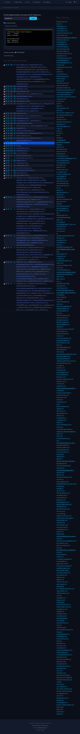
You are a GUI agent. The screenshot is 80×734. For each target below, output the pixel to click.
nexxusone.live (61, 627)
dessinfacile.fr (35, 121)
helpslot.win (60, 534)
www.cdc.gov (60, 78)
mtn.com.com (60, 511)
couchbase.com (61, 616)
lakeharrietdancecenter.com (42, 300)
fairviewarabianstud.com (40, 291)
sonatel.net (60, 390)
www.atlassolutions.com (64, 655)
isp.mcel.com (60, 491)
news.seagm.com (62, 35)
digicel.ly (59, 422)
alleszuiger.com (21, 133)
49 (14, 165)
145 (11, 91)
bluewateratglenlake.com (24, 72)
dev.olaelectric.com (62, 210)
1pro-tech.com (21, 247)
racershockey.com (40, 204)
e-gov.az (59, 128)
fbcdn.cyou (60, 707)
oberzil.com (36, 228)
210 (11, 145)
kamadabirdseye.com (23, 187)
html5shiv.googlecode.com (65, 290)
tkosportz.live (60, 286)
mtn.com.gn (60, 620)
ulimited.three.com (62, 623)
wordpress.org (61, 673)
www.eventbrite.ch (62, 311)
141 (11, 86)
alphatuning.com (22, 250)
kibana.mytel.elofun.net (63, 504)
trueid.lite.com (61, 370)
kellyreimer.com (42, 271)
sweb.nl (58, 103)
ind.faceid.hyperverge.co (64, 429)
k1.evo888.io (60, 295)
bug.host (59, 24)
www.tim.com (60, 523)
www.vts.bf (60, 684)
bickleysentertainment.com (25, 69)
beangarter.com (48, 104)
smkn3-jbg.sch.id (61, 288)
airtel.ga (59, 204)
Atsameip (16, 7)
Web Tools (17, 2)
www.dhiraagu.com (62, 183)
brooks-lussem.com (23, 155)
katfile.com (59, 263)
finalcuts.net (60, 65)
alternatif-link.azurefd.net (64, 274)
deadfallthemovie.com (38, 267)
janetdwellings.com (23, 238)
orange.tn (59, 632)
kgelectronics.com (22, 199)
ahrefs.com (60, 532)
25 (14, 150)
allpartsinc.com (21, 89)
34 (8, 65)
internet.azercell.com (63, 493)
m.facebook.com (61, 636)
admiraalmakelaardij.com (24, 131)
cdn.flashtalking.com (63, 163)
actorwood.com (21, 211)
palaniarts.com (36, 242)
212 (11, 148)
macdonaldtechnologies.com (26, 279)
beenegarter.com (37, 106)
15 (14, 133)
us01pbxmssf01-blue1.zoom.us (66, 361)
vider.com (59, 434)
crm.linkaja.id (60, 222)
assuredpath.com (22, 175)
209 (14, 118)
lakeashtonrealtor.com (23, 300)
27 (14, 168)
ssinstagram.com (61, 609)
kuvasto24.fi (20, 128)
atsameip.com (60, 643)
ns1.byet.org (60, 486)
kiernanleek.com (37, 238)
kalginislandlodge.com (37, 185)
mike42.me (60, 409)
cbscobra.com (21, 86)
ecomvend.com (33, 269)
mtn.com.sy (60, 352)
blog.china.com (61, 201)
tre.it (57, 213)
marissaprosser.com (23, 228)
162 (11, 96)
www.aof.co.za (61, 226)
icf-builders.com (48, 293)
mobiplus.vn (60, 611)
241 (15, 160)
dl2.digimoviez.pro (62, 320)
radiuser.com (60, 577)
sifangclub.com (61, 507)
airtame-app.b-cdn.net (63, 607)
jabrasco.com (30, 271)
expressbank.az (61, 554)
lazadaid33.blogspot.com (64, 247)
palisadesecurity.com (39, 257)
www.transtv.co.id (62, 525)
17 (14, 135)
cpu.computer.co (61, 686)
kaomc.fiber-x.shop (62, 570)
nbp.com (59, 131)
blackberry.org (61, 661)
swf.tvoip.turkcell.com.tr (64, 53)
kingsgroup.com (61, 26)
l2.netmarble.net (61, 561)
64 (14, 128)
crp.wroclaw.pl (21, 153)
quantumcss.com (38, 190)
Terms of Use (44, 725)
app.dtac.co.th (61, 377)
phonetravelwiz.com (62, 60)
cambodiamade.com (23, 291)
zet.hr (58, 404)
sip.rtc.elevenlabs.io (62, 160)
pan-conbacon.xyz (62, 372)
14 (14, 145)
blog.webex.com (61, 149)
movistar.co (60, 258)
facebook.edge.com (62, 51)
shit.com (59, 552)
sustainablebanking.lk (63, 217)
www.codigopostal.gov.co (64, 629)
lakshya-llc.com (39, 274)
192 (11, 113)
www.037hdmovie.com (63, 363)
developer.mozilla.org (63, 88)
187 (11, 101)
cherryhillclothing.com (24, 79)
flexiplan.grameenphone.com (65, 90)
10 (14, 130)
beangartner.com (24, 106)
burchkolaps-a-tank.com (24, 170)
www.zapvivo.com (62, 181)
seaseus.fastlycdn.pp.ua (64, 691)
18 (14, 138)
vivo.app (59, 548)
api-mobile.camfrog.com (64, 689)
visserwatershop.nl (62, 46)
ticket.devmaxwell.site (63, 466)
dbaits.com (22, 216)
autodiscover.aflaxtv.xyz (64, 261)
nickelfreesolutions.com (64, 58)
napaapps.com (48, 254)
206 (11, 125)
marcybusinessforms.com (25, 302)
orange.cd (59, 488)
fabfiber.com (45, 269)
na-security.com (35, 254)
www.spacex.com (62, 31)
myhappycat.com (61, 44)
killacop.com (20, 298)
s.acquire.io (60, 365)
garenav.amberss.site (63, 356)
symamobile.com (61, 74)
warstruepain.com (31, 310)
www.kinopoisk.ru (62, 702)
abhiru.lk (59, 345)
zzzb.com (59, 304)
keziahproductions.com (24, 274)
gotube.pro (59, 700)
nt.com (58, 188)
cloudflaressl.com (62, 529)
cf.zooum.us (60, 711)
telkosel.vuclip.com (62, 322)
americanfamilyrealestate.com (26, 288)
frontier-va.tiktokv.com (63, 174)
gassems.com (36, 293)
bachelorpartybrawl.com (24, 264)
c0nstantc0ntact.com (23, 214)
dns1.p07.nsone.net (62, 83)
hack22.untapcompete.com (65, 705)
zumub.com (60, 147)
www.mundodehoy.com (64, 425)
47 (14, 148)
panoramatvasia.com (63, 509)
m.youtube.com (61, 172)
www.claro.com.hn (62, 563)
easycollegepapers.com (39, 126)
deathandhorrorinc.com (35, 216)
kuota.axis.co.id (61, 397)
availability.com (61, 420)
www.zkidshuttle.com (63, 270)
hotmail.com (60, 101)
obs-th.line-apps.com (63, 126)
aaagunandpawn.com (37, 209)
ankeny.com (20, 160)
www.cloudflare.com (63, 324)
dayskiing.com (49, 182)
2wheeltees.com (22, 209)
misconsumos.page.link (63, 566)
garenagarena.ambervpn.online (66, 354)
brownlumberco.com (23, 74)
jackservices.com (22, 252)
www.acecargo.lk (61, 618)
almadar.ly (59, 138)
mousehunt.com (61, 664)
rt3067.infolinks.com (62, 593)
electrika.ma (60, 468)
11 (14, 155)
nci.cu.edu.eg (60, 513)
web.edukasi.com (62, 413)
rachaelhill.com (21, 259)
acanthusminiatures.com (36, 283)
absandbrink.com (22, 138)
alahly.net (59, 106)
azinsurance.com (44, 288)
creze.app (59, 299)
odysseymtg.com (24, 257)
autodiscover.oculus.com (64, 67)
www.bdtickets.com (62, 450)
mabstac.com (35, 199)
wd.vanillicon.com (62, 543)
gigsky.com (60, 579)
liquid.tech (59, 714)
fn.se (18, 145)
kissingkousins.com (23, 240)
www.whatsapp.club (62, 49)
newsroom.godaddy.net (63, 306)
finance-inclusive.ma (63, 315)
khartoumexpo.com (62, 76)
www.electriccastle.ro (63, 675)
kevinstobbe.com (39, 295)
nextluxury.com (61, 99)
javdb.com (59, 72)
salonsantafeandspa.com (24, 245)
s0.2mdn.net (60, 472)
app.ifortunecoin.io (62, 192)
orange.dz (59, 399)
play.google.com (61, 254)
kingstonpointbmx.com (34, 298)
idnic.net (59, 110)
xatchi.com (43, 310)
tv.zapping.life (60, 140)
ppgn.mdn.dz (60, 279)
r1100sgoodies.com (39, 230)
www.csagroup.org (62, 481)
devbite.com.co (61, 381)
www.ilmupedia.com (62, 302)
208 (11, 128)
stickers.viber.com (62, 652)
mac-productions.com (36, 223)
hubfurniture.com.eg (63, 343)
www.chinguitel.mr (62, 208)
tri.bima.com (60, 384)
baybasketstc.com (22, 67)
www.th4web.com (62, 318)
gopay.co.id (60, 81)
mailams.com (42, 279)
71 (14, 65)
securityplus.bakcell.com (64, 115)
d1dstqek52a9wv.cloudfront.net (66, 484)
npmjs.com (59, 195)
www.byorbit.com (62, 331)
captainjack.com (21, 165)
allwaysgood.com (35, 133)
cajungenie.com (21, 77)
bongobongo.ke (61, 463)
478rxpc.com (20, 178)
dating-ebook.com (22, 126)
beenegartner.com (22, 108)
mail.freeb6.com (61, 28)
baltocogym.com (34, 180)
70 (6, 65)
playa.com (59, 220)
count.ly (59, 595)
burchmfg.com (21, 173)
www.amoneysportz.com (64, 477)
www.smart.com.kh (62, 185)
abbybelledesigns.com (35, 178)
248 (14, 153)
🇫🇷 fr (75, 2)
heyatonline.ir (60, 197)
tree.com (59, 313)
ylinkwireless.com (22, 233)
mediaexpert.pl (61, 418)
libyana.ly (59, 245)
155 (15, 103)
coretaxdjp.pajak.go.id (63, 347)
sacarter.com (33, 259)
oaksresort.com (21, 84)
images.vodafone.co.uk (63, 516)
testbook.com (60, 124)
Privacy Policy (36, 725)
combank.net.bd (61, 614)
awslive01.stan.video (63, 283)
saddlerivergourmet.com (41, 307)
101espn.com (60, 238)
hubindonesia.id (61, 349)
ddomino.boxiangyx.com (64, 199)
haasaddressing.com (40, 197)
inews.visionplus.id (62, 374)
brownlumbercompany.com (41, 74)
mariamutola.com (35, 226)
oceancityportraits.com (24, 204)
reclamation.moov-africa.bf (65, 329)
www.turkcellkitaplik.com (64, 650)
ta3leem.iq (59, 327)
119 (15, 101)
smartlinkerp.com (22, 148)
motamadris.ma (61, 648)
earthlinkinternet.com (63, 206)
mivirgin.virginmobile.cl (63, 393)
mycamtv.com (60, 229)
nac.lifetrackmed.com (63, 573)
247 (11, 153)
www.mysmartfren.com (63, 338)
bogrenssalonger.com (23, 123)
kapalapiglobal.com (62, 502)
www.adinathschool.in (63, 359)
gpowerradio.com (62, 215)
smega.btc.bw (60, 256)
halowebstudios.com (25, 221)
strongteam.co (61, 598)
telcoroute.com (61, 668)
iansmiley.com (23, 185)
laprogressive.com (62, 698)
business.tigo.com (62, 169)
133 (15, 175)
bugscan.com (60, 600)
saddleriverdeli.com (24, 307)
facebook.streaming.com (64, 680)
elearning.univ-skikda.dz (64, 677)
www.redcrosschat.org (63, 94)
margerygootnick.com (44, 202)
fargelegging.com (22, 121)
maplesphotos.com (22, 242)
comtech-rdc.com (62, 582)
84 (14, 99)
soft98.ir (59, 682)
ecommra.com (21, 269)
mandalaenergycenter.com (25, 202)
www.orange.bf (61, 297)
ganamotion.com (35, 250)
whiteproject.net (21, 118)
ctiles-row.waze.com (63, 545)
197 (11, 118)
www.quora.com (61, 151)
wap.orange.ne (61, 176)
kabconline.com (35, 252)
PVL (43, 730)
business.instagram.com (64, 265)
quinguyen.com (49, 305)
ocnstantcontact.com (23, 230)
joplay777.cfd (60, 167)
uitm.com (59, 671)
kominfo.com (60, 368)
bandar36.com (61, 500)
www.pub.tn (60, 586)
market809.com (21, 305)
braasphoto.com (35, 116)
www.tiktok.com (61, 240)
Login (69, 2)
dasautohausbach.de (63, 340)
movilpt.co (59, 133)
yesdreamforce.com (34, 281)
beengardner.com (22, 111)
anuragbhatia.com (62, 693)
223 (14, 143)
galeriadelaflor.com (22, 293)
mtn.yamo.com (61, 645)
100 (15, 89)
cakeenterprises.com (23, 197)
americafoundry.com (36, 211)
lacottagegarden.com (41, 79)
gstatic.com (60, 277)
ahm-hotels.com (21, 65)
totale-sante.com (61, 520)
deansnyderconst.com (23, 158)
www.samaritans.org (63, 438)
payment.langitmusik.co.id (64, 379)
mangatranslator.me (62, 445)
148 (15, 121)
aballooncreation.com (35, 247)
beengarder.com (36, 108)
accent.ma (59, 696)
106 (15, 116)
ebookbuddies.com (39, 235)
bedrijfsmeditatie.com (23, 140)
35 (8, 155)
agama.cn (59, 459)
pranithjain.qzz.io (61, 495)
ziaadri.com (47, 281)
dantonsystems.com (35, 182)
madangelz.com (21, 226)
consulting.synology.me (64, 559)
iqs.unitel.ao (60, 117)
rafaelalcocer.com (22, 206)
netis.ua (58, 538)
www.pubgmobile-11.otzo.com (66, 224)
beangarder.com (21, 104)
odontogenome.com (23, 190)
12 (11, 175)
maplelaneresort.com (23, 81)
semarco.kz (60, 454)
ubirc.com (19, 310)
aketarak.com (21, 113)
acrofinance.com (22, 99)
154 (11, 94)
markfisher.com (38, 81)
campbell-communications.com (43, 214)
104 (15, 170)
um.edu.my (60, 479)
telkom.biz (59, 709)
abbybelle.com (21, 283)
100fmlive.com (21, 262)
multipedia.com (61, 179)
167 (11, 99)
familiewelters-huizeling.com (26, 218)
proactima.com (21, 150)
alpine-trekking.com (23, 135)
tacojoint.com (21, 281)
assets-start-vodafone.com (65, 113)
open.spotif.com (61, 497)
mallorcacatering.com (39, 240)
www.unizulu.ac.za (62, 639)
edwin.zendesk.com (62, 406)
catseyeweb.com (35, 77)
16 (11, 178)
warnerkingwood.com (23, 192)
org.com (59, 625)
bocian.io (59, 641)
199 (11, 121)
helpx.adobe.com (61, 591)
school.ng (59, 427)
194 (15, 96)
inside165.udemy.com (63, 568)
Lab (27, 2)
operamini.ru (60, 456)
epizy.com (59, 190)
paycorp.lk (59, 267)
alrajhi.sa (59, 69)
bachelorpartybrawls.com (44, 264)
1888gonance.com (34, 262)
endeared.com (61, 386)
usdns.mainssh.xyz (62, 333)
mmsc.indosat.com (62, 452)
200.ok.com (60, 475)
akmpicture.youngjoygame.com (66, 541)
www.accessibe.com (63, 447)
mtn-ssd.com (60, 231)
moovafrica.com (61, 657)
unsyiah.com (60, 602)
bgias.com (33, 111)
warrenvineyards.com (40, 192)
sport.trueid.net (61, 584)
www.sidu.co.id (61, 402)
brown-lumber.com (42, 72)
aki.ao (58, 135)
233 (14, 91)
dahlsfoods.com (21, 163)
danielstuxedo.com (22, 267)
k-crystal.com (38, 221)
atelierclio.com (35, 138)
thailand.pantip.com (62, 40)
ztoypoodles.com (22, 194)
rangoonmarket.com (62, 308)
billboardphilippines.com (64, 62)
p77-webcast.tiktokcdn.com (65, 589)
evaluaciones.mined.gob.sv (65, 518)
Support (46, 2)
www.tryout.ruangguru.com (65, 92)
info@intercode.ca (42, 727)
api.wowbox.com (61, 575)
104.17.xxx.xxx (60, 411)
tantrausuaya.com (62, 85)
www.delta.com (61, 42)
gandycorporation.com (45, 218)
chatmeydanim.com (62, 108)
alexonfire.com (21, 180)
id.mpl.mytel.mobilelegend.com (66, 158)
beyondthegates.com (23, 96)
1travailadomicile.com (23, 235)
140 (11, 65)
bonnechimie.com (22, 91)
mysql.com (59, 336)
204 (11, 123)
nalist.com (36, 187)
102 (15, 113)
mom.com (59, 436)
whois (15, 26)
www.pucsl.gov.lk (62, 527)
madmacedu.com (22, 254)
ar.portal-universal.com (63, 122)
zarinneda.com (61, 165)
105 (15, 173)
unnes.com (60, 557)
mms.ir (58, 281)
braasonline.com (22, 116)
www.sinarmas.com (62, 395)
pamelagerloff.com (35, 305)
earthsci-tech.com (22, 94)
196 (15, 86)
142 (11, 89)
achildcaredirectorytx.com (25, 286)
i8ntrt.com (19, 271)
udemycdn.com (61, 119)
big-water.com (42, 69)
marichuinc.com (41, 302)
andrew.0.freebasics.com (64, 33)
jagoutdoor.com (36, 94)
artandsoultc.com (35, 65)
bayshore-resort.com (38, 67)
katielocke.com (21, 223)
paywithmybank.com (63, 634)
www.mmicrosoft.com (63, 604)
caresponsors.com (22, 101)
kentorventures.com (25, 295)
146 (15, 123)
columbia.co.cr (61, 242)
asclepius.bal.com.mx (63, 666)
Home (7, 2)
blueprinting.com (61, 21)
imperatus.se (9, 26)
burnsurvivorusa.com (23, 168)
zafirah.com (60, 415)
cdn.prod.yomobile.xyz (63, 659)
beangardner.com (35, 104)
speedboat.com (61, 56)
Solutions (36, 2)
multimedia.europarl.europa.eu (66, 97)
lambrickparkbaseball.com (25, 276)
